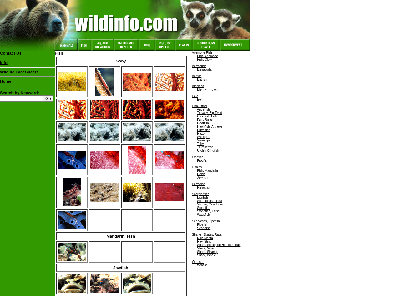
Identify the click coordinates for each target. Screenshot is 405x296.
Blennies (198, 86)
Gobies (197, 167)
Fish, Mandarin (207, 170)
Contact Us (11, 53)
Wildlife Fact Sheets (27, 73)
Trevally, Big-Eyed (209, 113)
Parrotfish (198, 184)
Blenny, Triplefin (208, 89)
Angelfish (203, 109)
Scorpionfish (200, 194)
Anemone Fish (202, 52)
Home (5, 81)
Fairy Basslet (206, 119)
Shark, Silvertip (207, 252)
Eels (195, 96)
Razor (201, 133)
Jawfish (202, 177)
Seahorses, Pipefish (206, 221)
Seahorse (203, 228)
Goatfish (203, 123)
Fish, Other (199, 106)
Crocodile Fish (207, 116)
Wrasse (202, 265)
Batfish (197, 76)
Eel (199, 99)
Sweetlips (203, 140)
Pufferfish (203, 130)
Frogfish (197, 157)
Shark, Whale (206, 255)
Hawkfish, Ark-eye (209, 126)
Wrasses (198, 262)
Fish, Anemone (207, 56)
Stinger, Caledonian (210, 204)
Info (4, 62)
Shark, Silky (205, 248)
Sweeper (203, 137)
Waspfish (203, 214)
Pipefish (202, 224)
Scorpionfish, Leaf (209, 201)
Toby (200, 144)
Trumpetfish (205, 147)
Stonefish (203, 208)
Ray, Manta (205, 238)
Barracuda (199, 66)
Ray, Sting (204, 241)
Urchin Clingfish (208, 150)
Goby (201, 174)
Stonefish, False (208, 211)
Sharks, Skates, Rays (207, 234)
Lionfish (202, 197)
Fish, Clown (205, 59)
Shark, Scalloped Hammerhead (218, 245)
